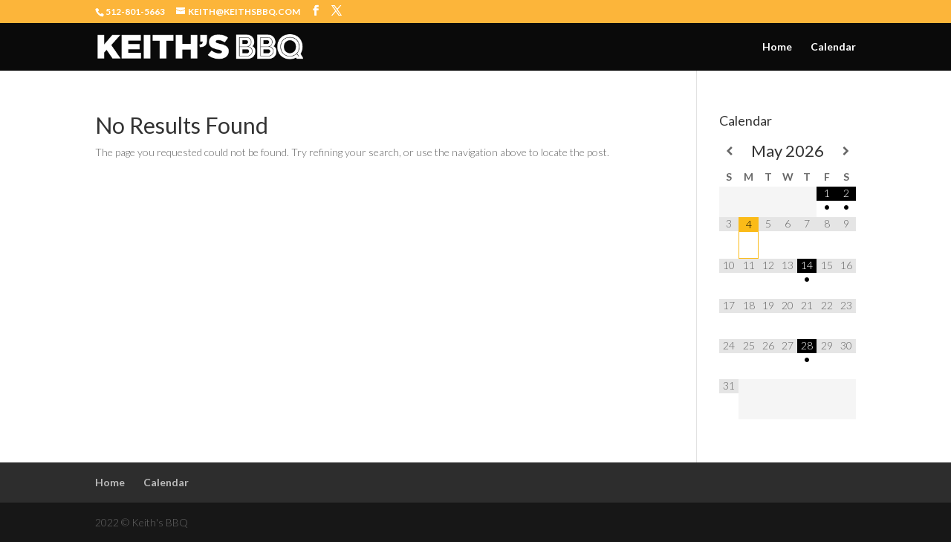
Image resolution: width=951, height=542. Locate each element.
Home (777, 47)
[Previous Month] (729, 151)
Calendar (833, 47)
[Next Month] (846, 151)
